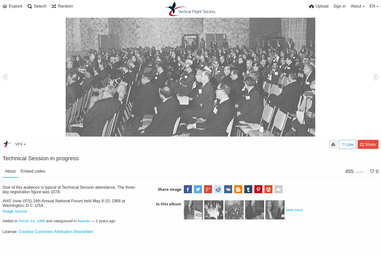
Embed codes (33, 171)
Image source (15, 211)
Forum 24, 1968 (32, 221)
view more (294, 210)
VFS (20, 144)
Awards (84, 221)
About (10, 171)
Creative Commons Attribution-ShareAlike (56, 232)
